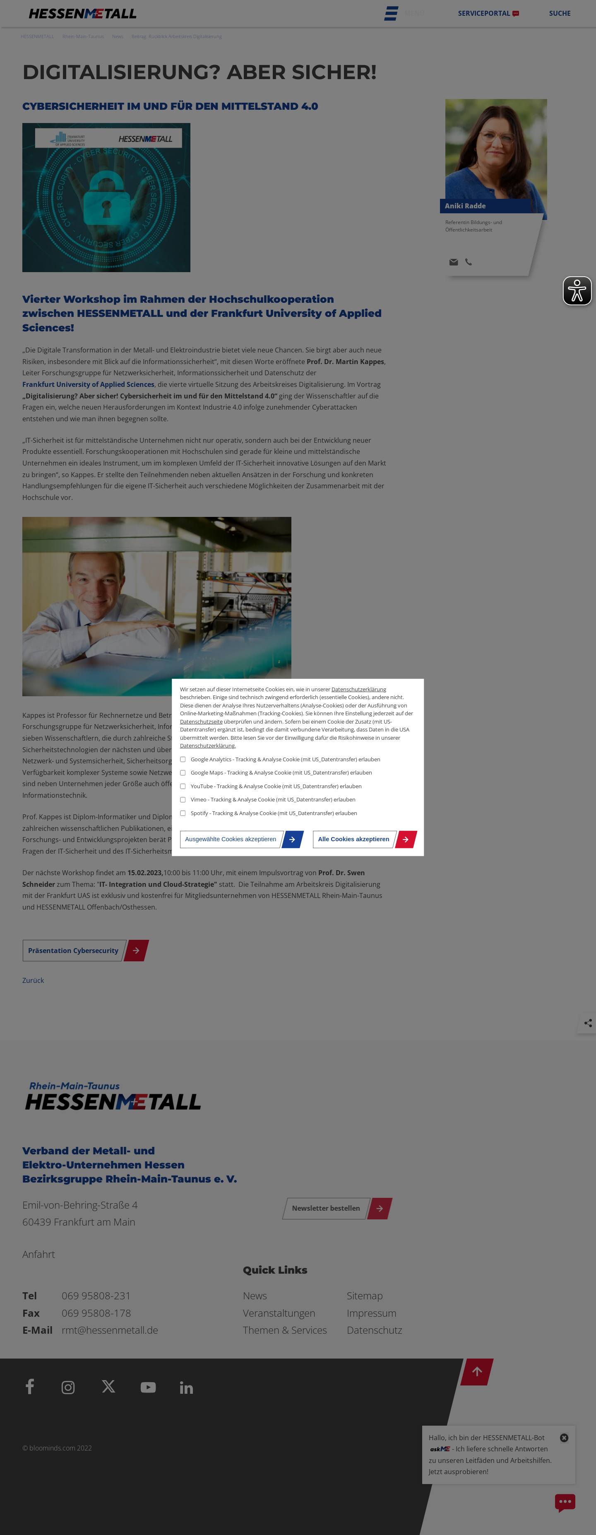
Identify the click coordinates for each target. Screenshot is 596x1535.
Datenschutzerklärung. (208, 745)
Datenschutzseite (201, 721)
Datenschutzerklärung (359, 689)
